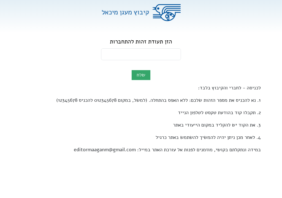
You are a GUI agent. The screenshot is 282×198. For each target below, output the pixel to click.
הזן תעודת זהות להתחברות (141, 41)
